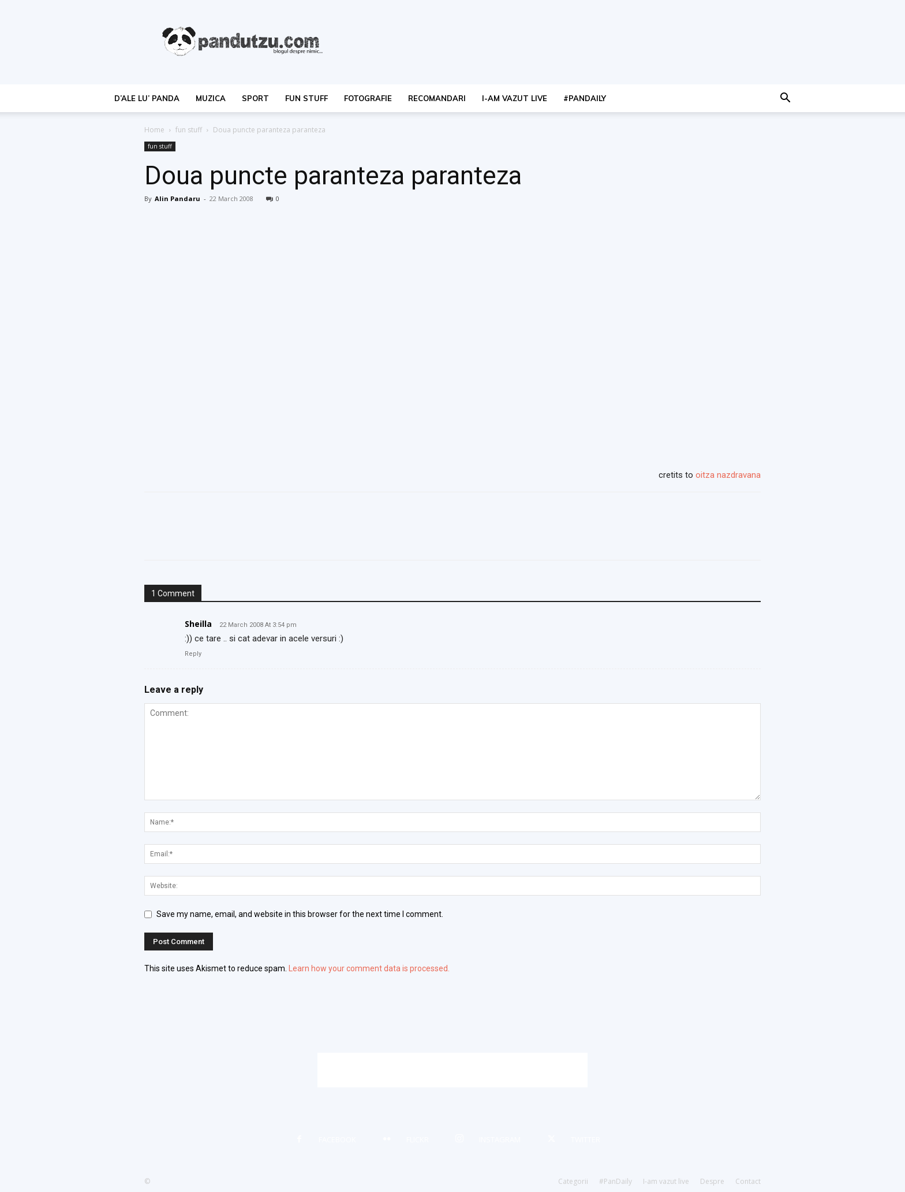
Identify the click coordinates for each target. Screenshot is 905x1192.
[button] (785, 99)
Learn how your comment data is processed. (369, 968)
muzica (211, 98)
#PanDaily (584, 98)
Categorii (573, 1181)
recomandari (437, 98)
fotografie (368, 98)
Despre (712, 1181)
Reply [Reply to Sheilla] (193, 654)
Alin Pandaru (177, 198)
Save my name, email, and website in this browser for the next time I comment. (299, 914)
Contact (748, 1181)
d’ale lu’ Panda (146, 98)
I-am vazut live (514, 98)
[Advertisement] (452, 1070)
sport (255, 98)
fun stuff (306, 98)
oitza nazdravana (728, 475)
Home (154, 130)
